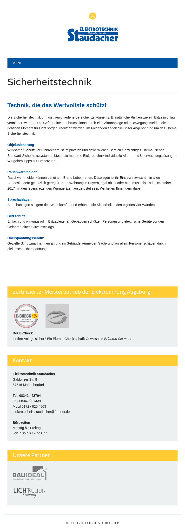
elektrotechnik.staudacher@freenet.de (41, 412)
